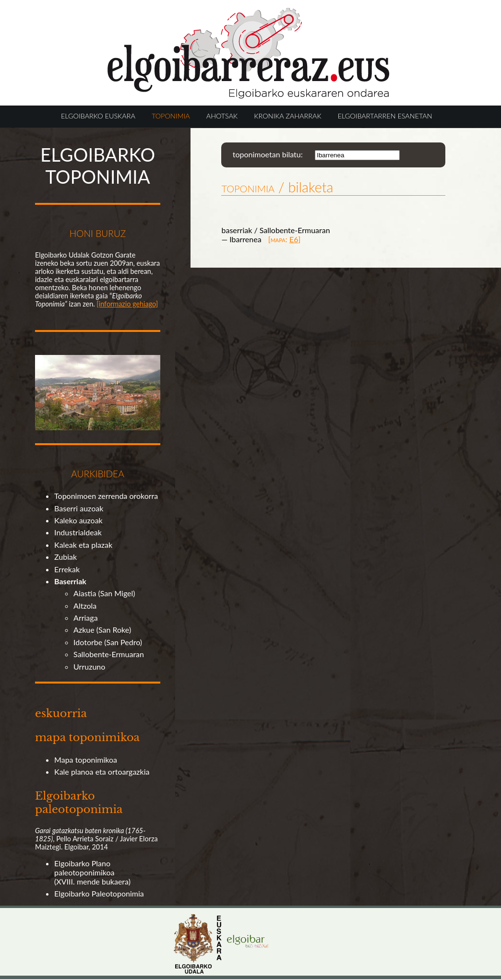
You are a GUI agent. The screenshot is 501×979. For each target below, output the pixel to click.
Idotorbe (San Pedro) (107, 642)
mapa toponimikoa (87, 737)
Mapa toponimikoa (85, 759)
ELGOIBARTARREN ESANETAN (385, 116)
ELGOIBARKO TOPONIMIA (97, 165)
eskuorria (61, 713)
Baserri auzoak (78, 508)
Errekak (67, 569)
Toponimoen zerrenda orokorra (106, 495)
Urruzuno (89, 666)
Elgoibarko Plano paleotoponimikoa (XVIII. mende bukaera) (92, 872)
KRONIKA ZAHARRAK (287, 116)
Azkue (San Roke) (102, 629)
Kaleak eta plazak (83, 544)
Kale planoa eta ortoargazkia (101, 771)
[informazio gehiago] (127, 304)
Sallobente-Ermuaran (108, 654)
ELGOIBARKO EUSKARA (98, 116)
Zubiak (65, 556)
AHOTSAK (222, 116)
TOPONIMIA (171, 116)
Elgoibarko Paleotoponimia (99, 893)
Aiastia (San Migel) (104, 593)
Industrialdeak (78, 532)
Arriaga (85, 617)
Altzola (84, 605)
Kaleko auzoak (78, 520)
